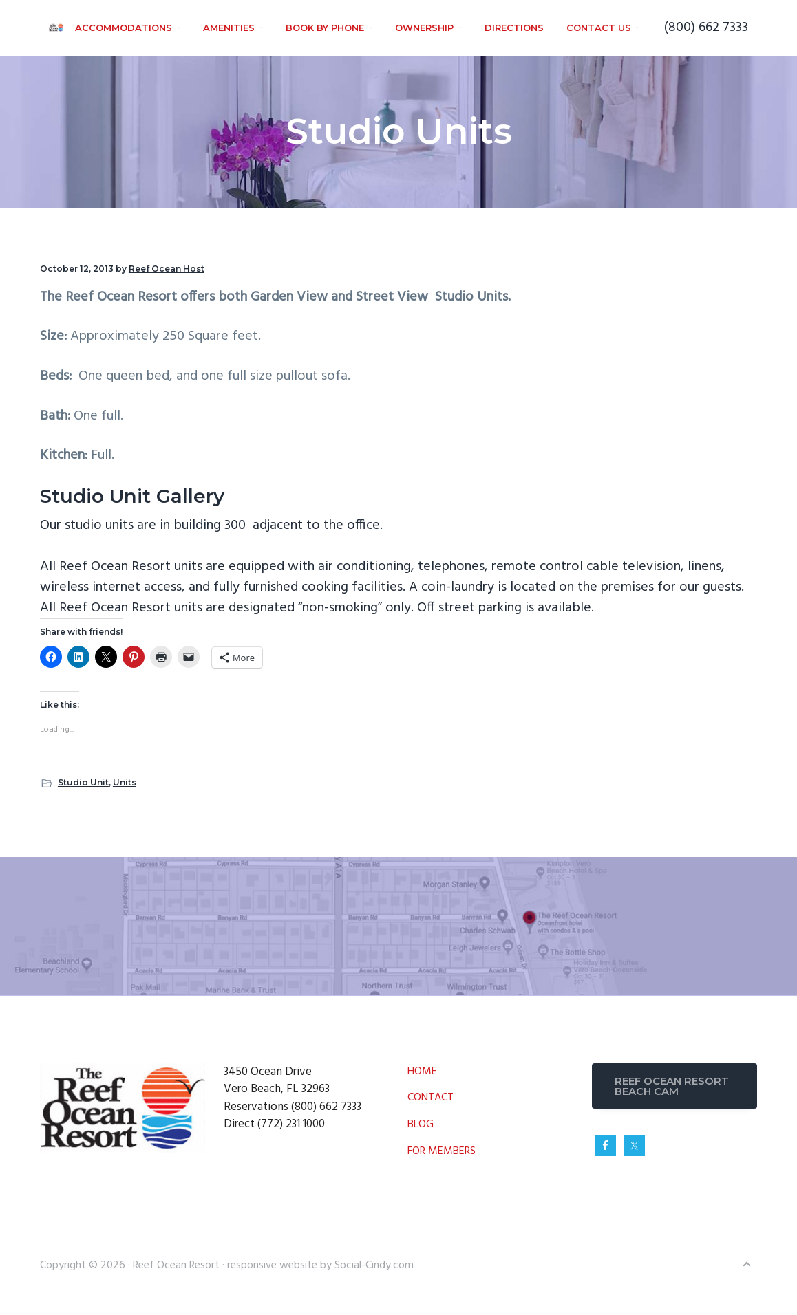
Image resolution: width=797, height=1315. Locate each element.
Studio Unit (83, 782)
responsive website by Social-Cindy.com (320, 1265)
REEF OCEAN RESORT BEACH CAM (672, 1086)
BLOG (420, 1124)
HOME (422, 1071)
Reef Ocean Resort (177, 1265)
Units (124, 782)
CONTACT (430, 1098)
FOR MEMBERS (441, 1151)
